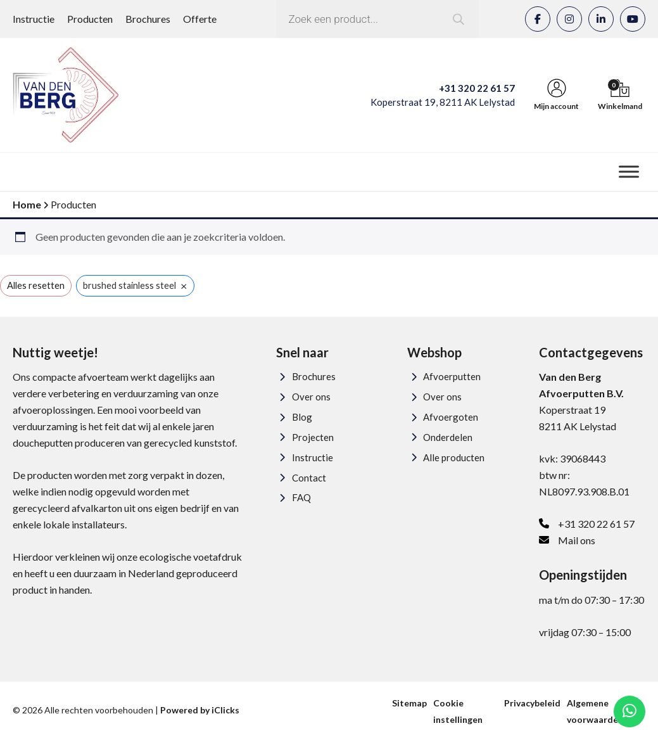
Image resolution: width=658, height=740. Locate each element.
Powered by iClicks (199, 710)
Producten (90, 19)
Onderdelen (447, 437)
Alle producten (453, 457)
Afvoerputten (452, 376)
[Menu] (629, 171)
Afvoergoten (450, 417)
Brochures (147, 19)
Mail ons (576, 540)
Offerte (200, 19)
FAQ (301, 497)
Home (27, 204)
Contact (309, 477)
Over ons (311, 396)
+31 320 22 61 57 (477, 88)
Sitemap (409, 703)
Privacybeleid (532, 703)
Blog (302, 417)
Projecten (313, 437)
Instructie (33, 19)
